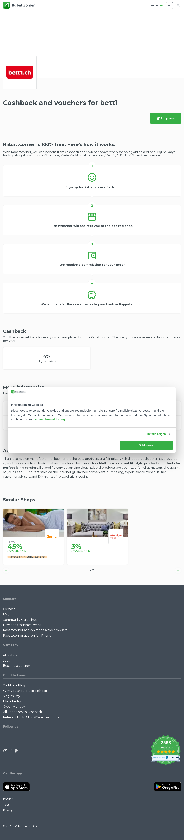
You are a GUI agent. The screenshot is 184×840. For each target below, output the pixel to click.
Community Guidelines (20, 619)
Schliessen (146, 445)
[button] (6, 570)
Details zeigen (156, 434)
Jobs (6, 660)
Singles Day (11, 696)
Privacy (7, 810)
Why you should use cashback (26, 691)
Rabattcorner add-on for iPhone (27, 635)
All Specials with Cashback (22, 712)
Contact (9, 609)
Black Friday (12, 701)
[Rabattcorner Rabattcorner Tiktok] (15, 750)
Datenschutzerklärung (49, 419)
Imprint (8, 799)
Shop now (165, 118)
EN (161, 5)
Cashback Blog (14, 685)
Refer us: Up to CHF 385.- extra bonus (31, 717)
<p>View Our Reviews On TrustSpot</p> (165, 750)
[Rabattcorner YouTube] (5, 750)
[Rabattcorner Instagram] (10, 750)
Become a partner (16, 665)
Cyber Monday (14, 706)
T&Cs (6, 804)
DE (152, 5)
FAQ (6, 614)
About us (10, 655)
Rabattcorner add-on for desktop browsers (35, 630)
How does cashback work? (22, 625)
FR (157, 5)
